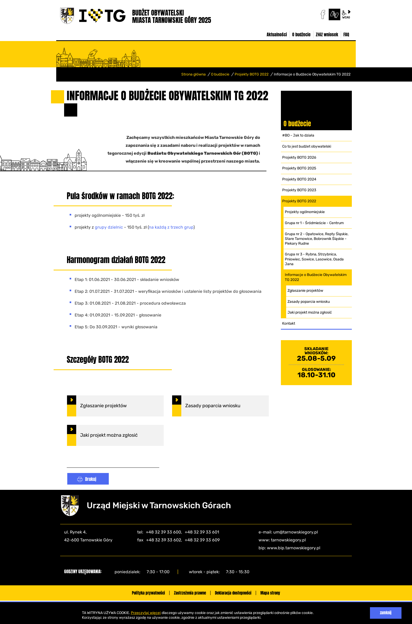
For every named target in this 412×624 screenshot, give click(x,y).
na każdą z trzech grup (171, 225)
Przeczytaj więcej (146, 613)
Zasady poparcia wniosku (308, 301)
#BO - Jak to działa (298, 135)
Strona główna (193, 74)
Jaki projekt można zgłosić (309, 312)
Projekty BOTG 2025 (299, 168)
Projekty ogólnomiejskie (305, 212)
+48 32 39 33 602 (163, 538)
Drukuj (90, 477)
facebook (323, 14)
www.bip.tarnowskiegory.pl (293, 546)
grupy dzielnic (109, 225)
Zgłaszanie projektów (305, 290)
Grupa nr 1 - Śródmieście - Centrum (314, 223)
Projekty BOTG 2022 (252, 74)
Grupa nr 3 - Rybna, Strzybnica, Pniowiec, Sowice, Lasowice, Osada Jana (314, 259)
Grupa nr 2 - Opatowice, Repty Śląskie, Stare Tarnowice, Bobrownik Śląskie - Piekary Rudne (316, 239)
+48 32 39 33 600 (163, 530)
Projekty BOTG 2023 (299, 190)
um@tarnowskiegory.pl (295, 530)
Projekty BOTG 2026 (299, 157)
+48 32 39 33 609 (202, 538)
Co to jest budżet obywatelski (306, 146)
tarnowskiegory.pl (288, 538)
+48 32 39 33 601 (202, 530)
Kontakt (288, 323)
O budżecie (220, 74)
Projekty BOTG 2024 (299, 179)
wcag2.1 (346, 14)
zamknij (386, 613)
